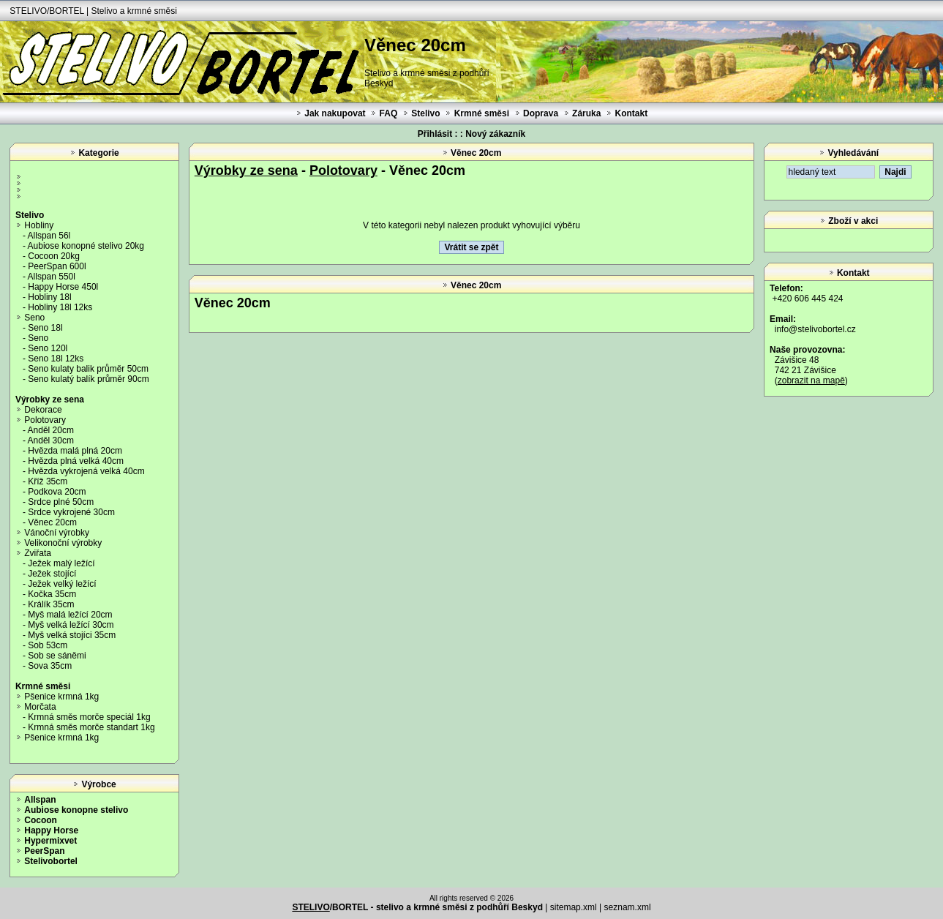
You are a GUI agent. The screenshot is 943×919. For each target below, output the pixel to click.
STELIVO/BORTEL (46, 11)
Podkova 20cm (57, 492)
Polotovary (45, 420)
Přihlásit (435, 134)
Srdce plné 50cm (61, 502)
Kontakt (631, 113)
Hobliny (38, 225)
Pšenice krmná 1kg (61, 696)
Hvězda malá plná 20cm (75, 451)
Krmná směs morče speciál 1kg (89, 717)
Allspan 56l (49, 235)
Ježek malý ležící (61, 563)
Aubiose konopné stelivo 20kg (86, 246)
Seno (34, 317)
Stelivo (425, 113)
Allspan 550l (51, 276)
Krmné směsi (481, 113)
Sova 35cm (50, 666)
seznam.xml (627, 907)
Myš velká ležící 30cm (70, 625)
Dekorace (42, 410)
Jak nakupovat (334, 113)
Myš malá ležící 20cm (70, 614)
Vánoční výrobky (56, 533)
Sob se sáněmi (57, 655)
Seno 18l (45, 328)
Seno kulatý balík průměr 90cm (88, 379)
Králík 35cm (51, 604)
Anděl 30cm (51, 440)
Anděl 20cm (51, 430)
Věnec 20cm (52, 522)
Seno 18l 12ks (55, 358)
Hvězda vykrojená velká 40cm (86, 471)
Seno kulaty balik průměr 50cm (88, 369)
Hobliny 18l (49, 297)
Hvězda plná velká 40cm (76, 461)
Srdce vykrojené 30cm (71, 512)
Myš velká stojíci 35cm (72, 635)
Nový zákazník (495, 134)
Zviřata (37, 553)
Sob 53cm (47, 645)
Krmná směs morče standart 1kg (91, 727)
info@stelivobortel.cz (815, 329)
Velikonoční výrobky (63, 543)
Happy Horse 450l (63, 287)
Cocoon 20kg (54, 256)
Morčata (40, 707)
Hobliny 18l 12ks (60, 307)
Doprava (540, 113)
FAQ (389, 113)
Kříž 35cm (47, 481)
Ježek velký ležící (62, 584)
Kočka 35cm (52, 594)
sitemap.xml (573, 907)
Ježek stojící (52, 574)
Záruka (586, 113)
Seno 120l (47, 348)
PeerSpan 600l (57, 266)
